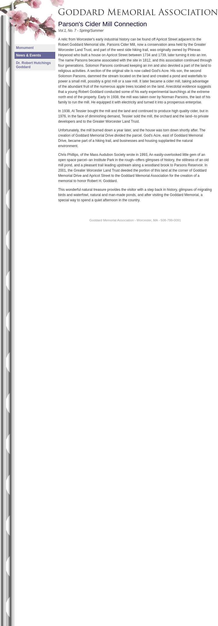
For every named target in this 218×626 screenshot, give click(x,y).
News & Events (28, 55)
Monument (25, 48)
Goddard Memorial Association (87, 2)
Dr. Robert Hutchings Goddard (33, 65)
